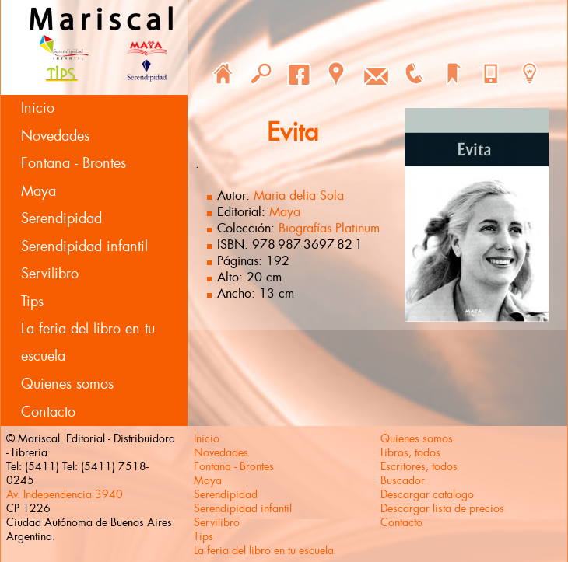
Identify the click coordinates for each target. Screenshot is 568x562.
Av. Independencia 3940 (64, 494)
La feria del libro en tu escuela (88, 342)
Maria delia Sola (299, 195)
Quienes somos (67, 384)
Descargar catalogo (427, 494)
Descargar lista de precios (442, 508)
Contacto (48, 412)
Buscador (402, 480)
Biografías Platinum (329, 228)
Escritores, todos (419, 466)
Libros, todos (410, 452)
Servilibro (50, 273)
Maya (38, 191)
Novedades (55, 136)
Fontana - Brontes (73, 163)
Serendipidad (61, 218)
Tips (32, 301)
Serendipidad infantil (84, 246)
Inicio (37, 108)
